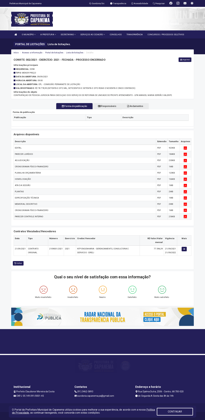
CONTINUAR (175, 411)
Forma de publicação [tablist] (72, 106)
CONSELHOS (116, 34)
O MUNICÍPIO (29, 34)
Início (16, 52)
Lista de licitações (74, 52)
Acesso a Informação (32, 52)
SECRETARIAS (68, 34)
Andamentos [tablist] (138, 106)
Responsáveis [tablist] (107, 106)
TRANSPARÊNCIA (135, 34)
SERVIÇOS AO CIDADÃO (92, 34)
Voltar (18, 263)
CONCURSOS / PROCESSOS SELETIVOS (166, 34)
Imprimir (185, 60)
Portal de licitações (54, 52)
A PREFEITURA (48, 34)
